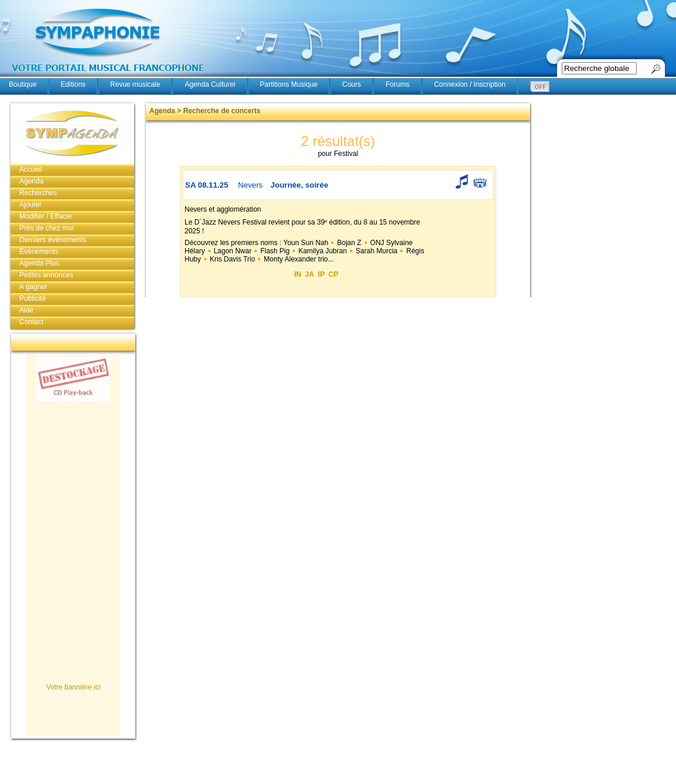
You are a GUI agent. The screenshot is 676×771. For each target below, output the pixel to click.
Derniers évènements (52, 240)
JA (309, 274)
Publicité (32, 298)
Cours (351, 84)
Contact (31, 322)
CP (334, 274)
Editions (73, 84)
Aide (26, 310)
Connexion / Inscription (470, 84)
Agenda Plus (39, 263)
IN (297, 274)
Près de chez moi (46, 228)
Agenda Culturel (210, 84)
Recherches (38, 193)
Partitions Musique (289, 84)
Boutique (22, 84)
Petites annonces (46, 275)
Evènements (39, 251)
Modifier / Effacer (45, 216)
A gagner (33, 287)
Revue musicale (135, 84)
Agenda (31, 181)
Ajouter (30, 205)
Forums (397, 84)
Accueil (30, 169)
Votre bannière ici (73, 687)
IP (321, 274)
